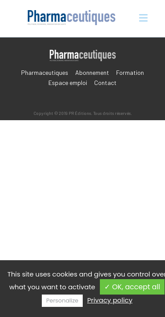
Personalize (62, 300)
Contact (105, 82)
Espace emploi (67, 82)
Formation (130, 72)
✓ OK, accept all (132, 287)
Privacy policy (109, 300)
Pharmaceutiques (44, 72)
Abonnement (92, 72)
